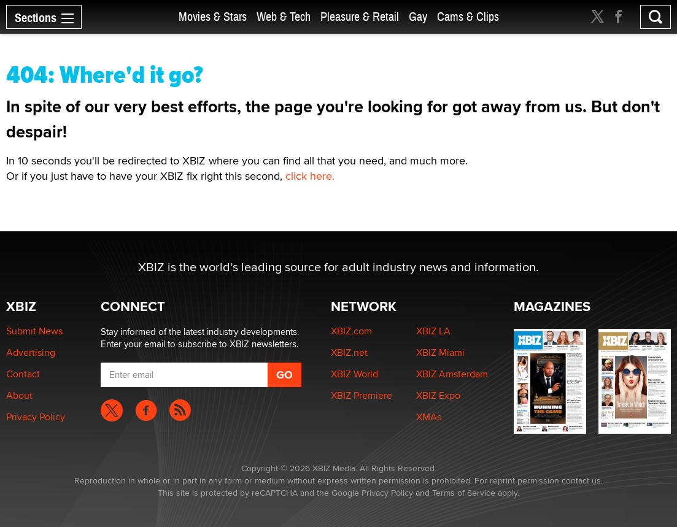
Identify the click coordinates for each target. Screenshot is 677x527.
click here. (310, 175)
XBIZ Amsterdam (452, 374)
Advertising (30, 352)
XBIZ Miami (440, 352)
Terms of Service (463, 493)
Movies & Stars (213, 17)
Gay (418, 17)
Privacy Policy (35, 417)
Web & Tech (284, 17)
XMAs (428, 417)
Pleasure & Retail (359, 17)
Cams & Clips (468, 17)
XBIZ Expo (438, 395)
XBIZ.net (349, 352)
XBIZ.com (351, 331)
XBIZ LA (433, 331)
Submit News (34, 331)
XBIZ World (354, 374)
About (19, 395)
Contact (23, 374)
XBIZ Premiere (361, 395)
